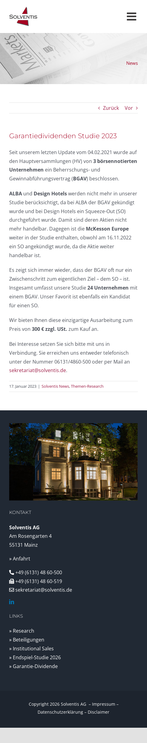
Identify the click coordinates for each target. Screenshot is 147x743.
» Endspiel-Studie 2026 (35, 657)
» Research (21, 630)
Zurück (111, 108)
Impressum (103, 704)
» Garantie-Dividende (33, 666)
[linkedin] (11, 601)
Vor (129, 108)
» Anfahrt (19, 558)
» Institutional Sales (31, 648)
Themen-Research (87, 386)
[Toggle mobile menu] (132, 16)
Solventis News (55, 386)
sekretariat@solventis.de (37, 370)
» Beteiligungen (26, 639)
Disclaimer (98, 712)
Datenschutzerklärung (60, 712)
